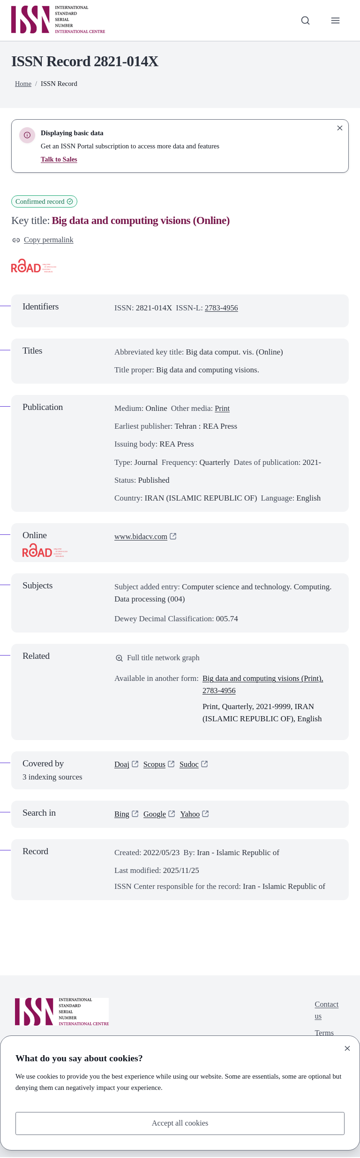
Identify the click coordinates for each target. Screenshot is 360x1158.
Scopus (155, 766)
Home (23, 83)
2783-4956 (222, 308)
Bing (122, 815)
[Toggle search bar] (304, 20)
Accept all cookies (180, 1123)
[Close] (347, 1047)
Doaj (122, 766)
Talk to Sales (59, 159)
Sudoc (191, 766)
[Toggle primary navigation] (335, 20)
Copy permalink (43, 240)
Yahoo (192, 815)
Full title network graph (158, 659)
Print (222, 409)
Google (155, 815)
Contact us (326, 1012)
